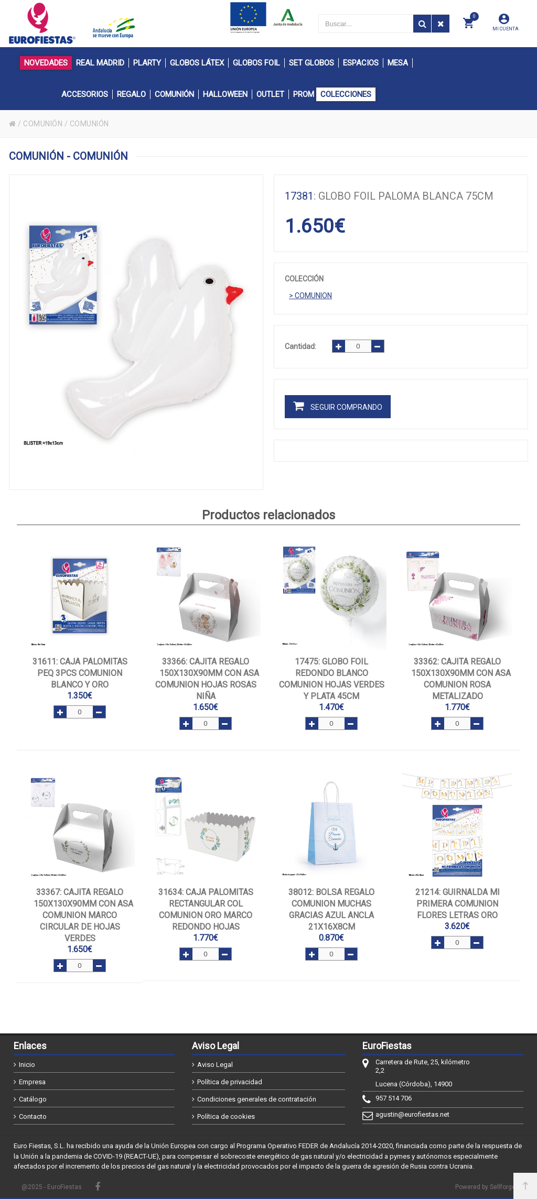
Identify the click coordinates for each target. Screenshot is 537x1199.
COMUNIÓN (42, 123)
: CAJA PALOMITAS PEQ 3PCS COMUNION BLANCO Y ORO (80, 673)
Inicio (27, 1065)
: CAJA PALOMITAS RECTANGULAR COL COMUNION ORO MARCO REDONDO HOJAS (205, 909)
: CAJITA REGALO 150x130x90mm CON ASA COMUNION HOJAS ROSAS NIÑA (206, 679)
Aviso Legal (215, 1065)
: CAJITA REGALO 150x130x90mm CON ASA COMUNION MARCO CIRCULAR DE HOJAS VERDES (80, 915)
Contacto (33, 1116)
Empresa (32, 1082)
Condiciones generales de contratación (256, 1099)
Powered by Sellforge (485, 1187)
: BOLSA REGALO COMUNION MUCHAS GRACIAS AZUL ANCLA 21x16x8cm (331, 909)
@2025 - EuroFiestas (52, 1187)
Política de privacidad (229, 1082)
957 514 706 (393, 1098)
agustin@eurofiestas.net (412, 1114)
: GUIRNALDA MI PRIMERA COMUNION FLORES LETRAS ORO (457, 903)
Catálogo (33, 1099)
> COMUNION (310, 295)
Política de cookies (226, 1116)
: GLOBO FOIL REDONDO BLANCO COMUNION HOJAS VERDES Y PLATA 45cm (331, 679)
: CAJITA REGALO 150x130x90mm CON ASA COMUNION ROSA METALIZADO (457, 679)
